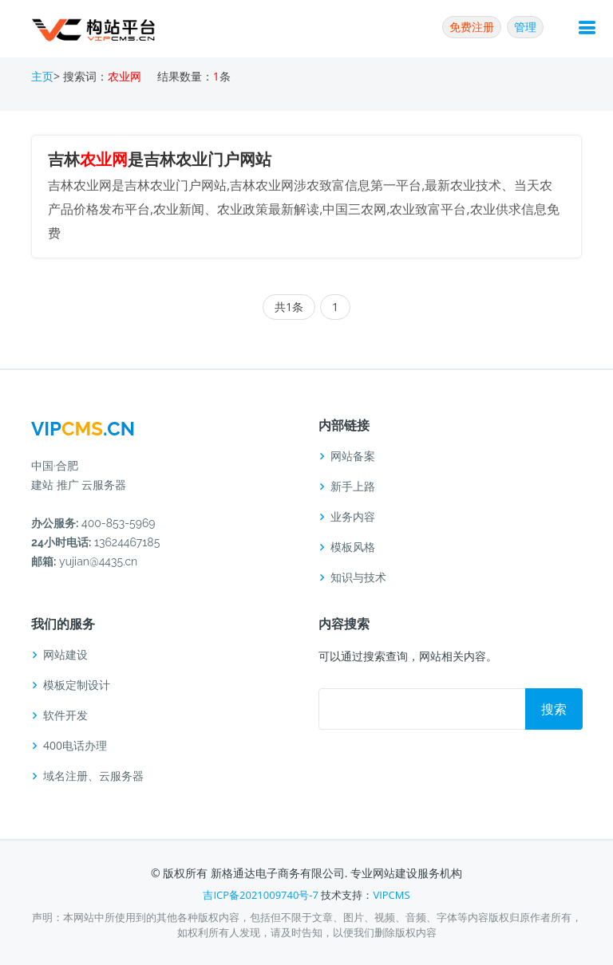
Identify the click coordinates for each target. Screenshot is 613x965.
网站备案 (352, 456)
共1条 (289, 306)
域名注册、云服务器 (93, 776)
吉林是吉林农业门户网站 (159, 159)
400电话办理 (75, 745)
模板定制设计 (76, 685)
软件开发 (65, 715)
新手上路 (352, 486)
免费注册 (471, 26)
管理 (525, 26)
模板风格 (352, 547)
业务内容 (352, 516)
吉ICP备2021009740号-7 (260, 895)
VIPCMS (391, 895)
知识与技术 (358, 577)
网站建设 (65, 654)
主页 (42, 76)
